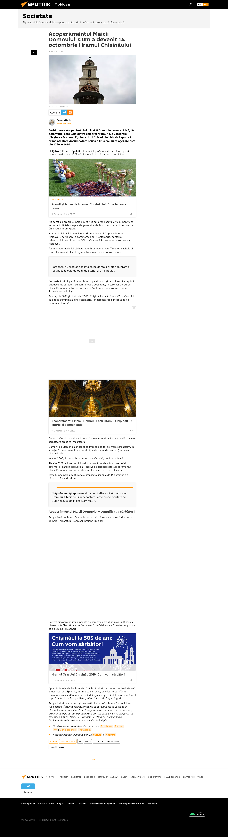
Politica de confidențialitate (102, 803)
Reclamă (82, 803)
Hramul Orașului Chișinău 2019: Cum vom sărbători (91, 674)
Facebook (106, 726)
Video (200, 777)
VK (55, 729)
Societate (57, 199)
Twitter (119, 726)
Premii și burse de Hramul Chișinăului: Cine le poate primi (89, 206)
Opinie (87, 741)
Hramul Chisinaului (57, 747)
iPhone (97, 734)
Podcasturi (154, 777)
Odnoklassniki (68, 729)
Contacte (71, 803)
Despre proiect (28, 803)
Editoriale (189, 777)
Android (110, 734)
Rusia (124, 777)
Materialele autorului (64, 124)
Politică (64, 777)
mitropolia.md (62, 106)
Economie (89, 777)
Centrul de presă (46, 803)
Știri (80, 741)
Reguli (60, 803)
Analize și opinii (172, 777)
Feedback (152, 803)
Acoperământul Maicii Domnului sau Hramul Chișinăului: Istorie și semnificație (91, 423)
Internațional (137, 777)
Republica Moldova (67, 741)
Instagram (85, 729)
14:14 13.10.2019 (56, 51)
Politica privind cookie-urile (132, 803)
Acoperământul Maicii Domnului (106, 741)
